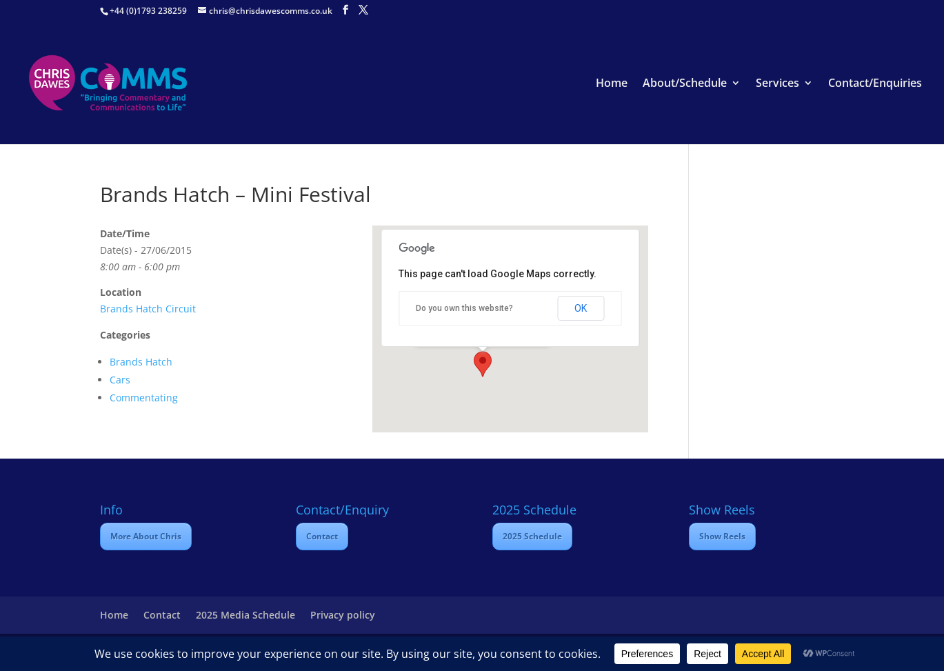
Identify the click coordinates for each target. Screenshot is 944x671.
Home (611, 84)
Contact (322, 536)
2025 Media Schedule (245, 614)
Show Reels (722, 536)
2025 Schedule (532, 536)
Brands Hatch (141, 361)
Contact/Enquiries (875, 84)
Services (777, 84)
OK (580, 308)
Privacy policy (342, 614)
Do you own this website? (464, 308)
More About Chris (145, 536)
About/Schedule (685, 84)
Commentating (144, 397)
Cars (120, 379)
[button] (483, 364)
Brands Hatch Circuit (148, 308)
